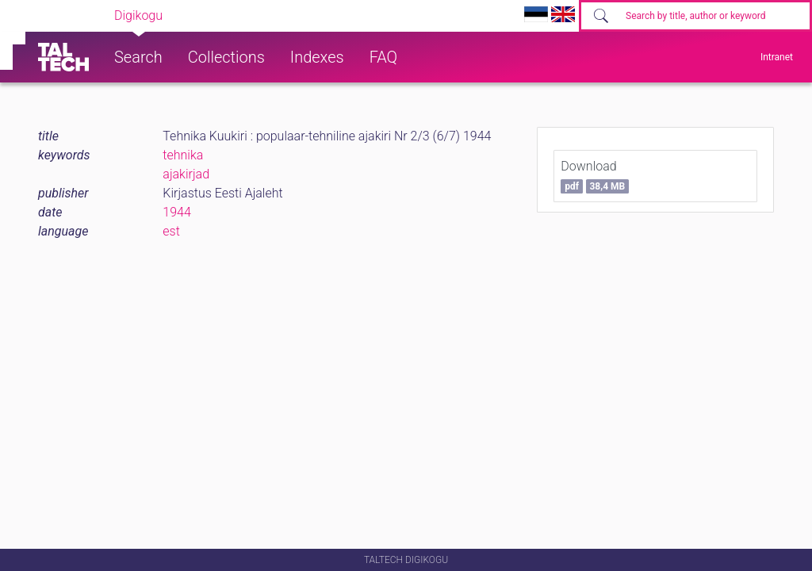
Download (595, 176)
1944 (177, 212)
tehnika (183, 155)
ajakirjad (186, 174)
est (171, 231)
